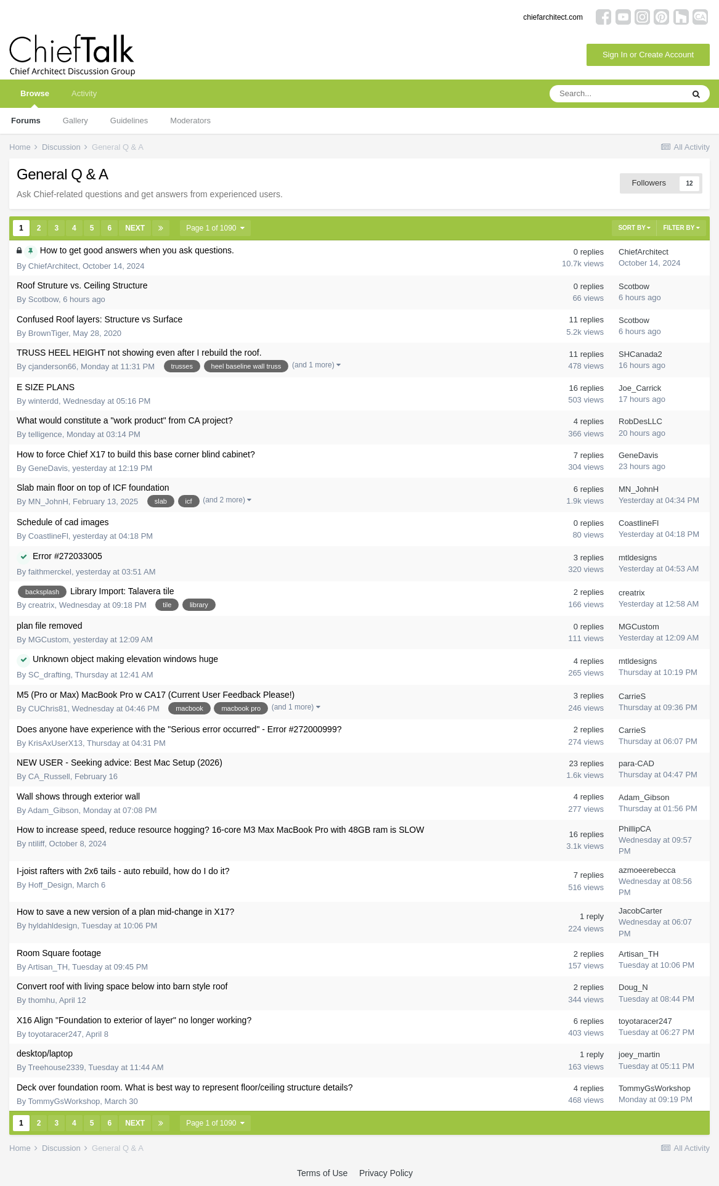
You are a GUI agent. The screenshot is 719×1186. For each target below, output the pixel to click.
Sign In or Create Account (648, 54)
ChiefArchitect (53, 266)
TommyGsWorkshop (64, 1101)
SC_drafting (49, 674)
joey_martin (639, 1054)
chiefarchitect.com (553, 17)
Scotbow (43, 299)
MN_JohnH (48, 501)
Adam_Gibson (53, 810)
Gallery (75, 120)
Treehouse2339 (56, 1067)
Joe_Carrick (640, 388)
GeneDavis (48, 468)
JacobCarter (640, 910)
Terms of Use (322, 1173)
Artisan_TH (48, 966)
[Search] (616, 93)
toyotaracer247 (55, 1034)
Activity (84, 93)
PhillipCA (635, 828)
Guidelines (129, 120)
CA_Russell (49, 776)
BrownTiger (48, 333)
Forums (26, 120)
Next (135, 228)
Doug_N (633, 987)
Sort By (634, 227)
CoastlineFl (48, 536)
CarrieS (632, 696)
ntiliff (36, 843)
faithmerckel (49, 571)
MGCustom (48, 639)
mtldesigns (638, 557)
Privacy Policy (386, 1173)
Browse (34, 98)
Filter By (681, 227)
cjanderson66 (52, 366)
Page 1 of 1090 (215, 228)
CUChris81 (48, 708)
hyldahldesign (53, 925)
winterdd (43, 401)
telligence (45, 434)
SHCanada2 (640, 354)
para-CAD (636, 763)
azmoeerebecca (647, 870)
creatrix (41, 605)
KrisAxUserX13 (55, 743)
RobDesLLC (640, 421)
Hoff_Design (50, 885)
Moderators (190, 120)
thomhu (41, 1000)
